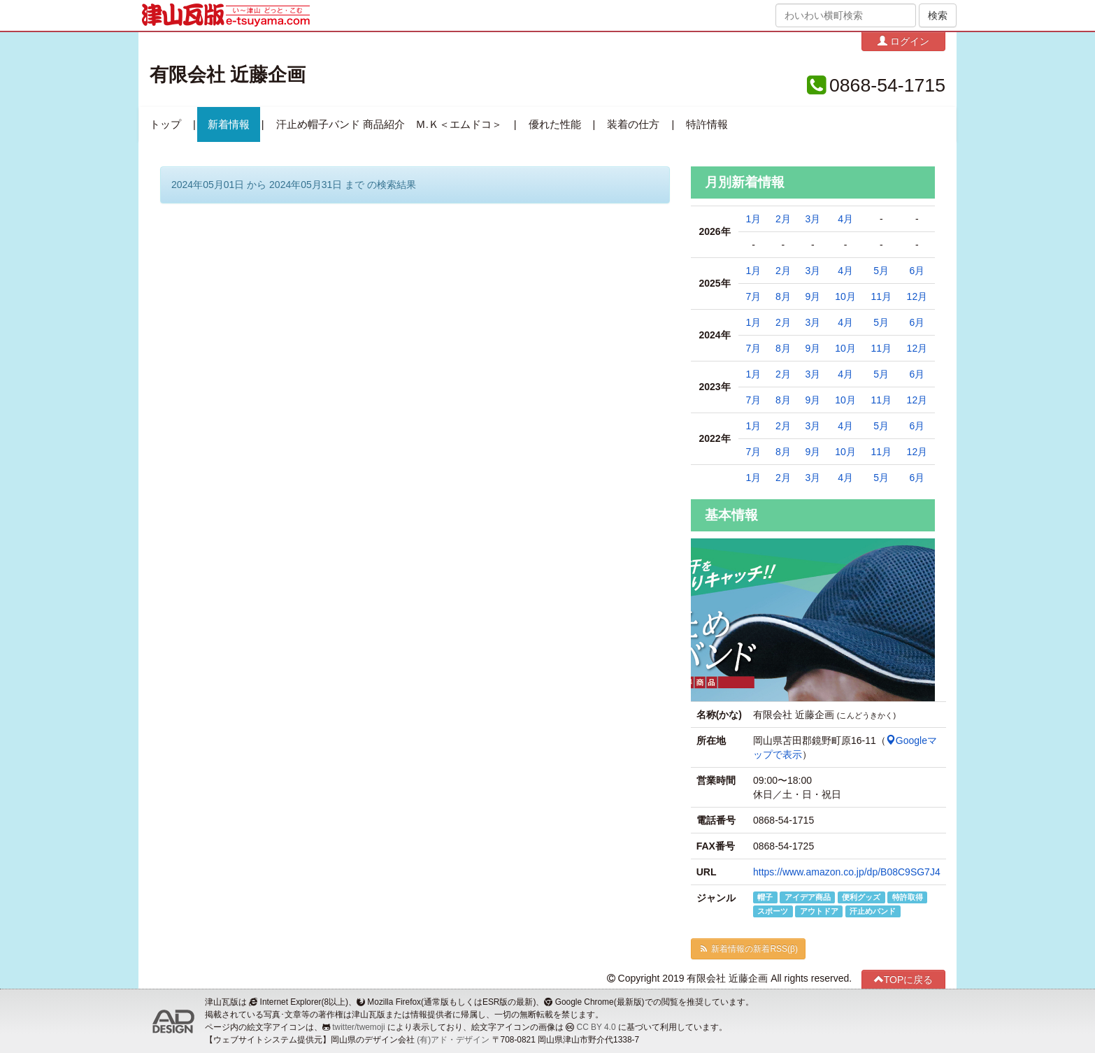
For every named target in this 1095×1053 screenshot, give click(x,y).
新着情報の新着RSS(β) (748, 949)
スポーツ (772, 911)
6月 (916, 270)
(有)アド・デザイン (453, 1040)
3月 (812, 218)
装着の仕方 (633, 124)
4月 (845, 218)
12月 (917, 296)
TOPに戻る (903, 979)
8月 (783, 296)
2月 (783, 218)
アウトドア (819, 911)
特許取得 (907, 897)
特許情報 (707, 124)
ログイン (903, 41)
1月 (753, 218)
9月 (812, 296)
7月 (753, 296)
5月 (881, 270)
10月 (845, 296)
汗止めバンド (873, 911)
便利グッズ (861, 897)
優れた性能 (555, 124)
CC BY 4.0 (596, 1027)
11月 (881, 296)
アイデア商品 (808, 897)
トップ (165, 124)
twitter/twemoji (358, 1027)
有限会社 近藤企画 (228, 74)
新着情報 (229, 124)
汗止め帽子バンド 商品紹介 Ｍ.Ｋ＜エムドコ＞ (389, 124)
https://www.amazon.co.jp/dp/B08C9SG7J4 (846, 872)
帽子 (765, 897)
